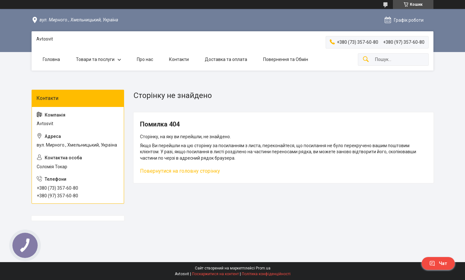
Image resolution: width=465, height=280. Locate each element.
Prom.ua (263, 268)
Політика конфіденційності (266, 274)
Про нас (145, 59)
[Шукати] (365, 59)
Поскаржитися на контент (215, 274)
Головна (51, 59)
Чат (438, 263)
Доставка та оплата (226, 59)
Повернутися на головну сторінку (180, 171)
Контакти (179, 59)
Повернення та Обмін (285, 59)
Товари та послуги (95, 59)
